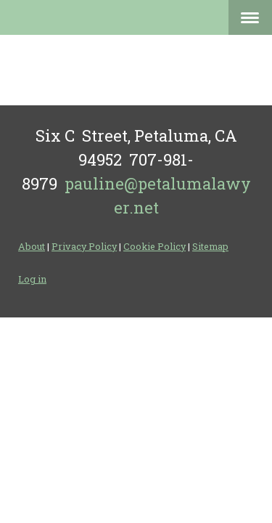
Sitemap (210, 246)
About (31, 246)
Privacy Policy (84, 246)
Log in (32, 279)
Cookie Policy (154, 246)
